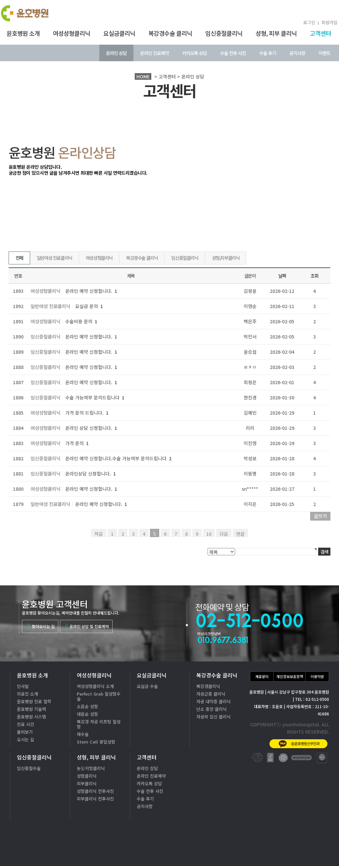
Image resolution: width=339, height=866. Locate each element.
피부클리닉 (87, 783)
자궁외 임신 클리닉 (213, 716)
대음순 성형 (87, 713)
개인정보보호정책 (289, 676)
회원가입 (329, 22)
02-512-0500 (286, 828)
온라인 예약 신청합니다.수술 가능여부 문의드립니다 (118, 458)
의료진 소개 (27, 693)
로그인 (309, 22)
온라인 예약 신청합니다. (91, 291)
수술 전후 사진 (233, 53)
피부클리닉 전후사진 (95, 798)
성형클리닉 (87, 775)
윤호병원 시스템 (31, 716)
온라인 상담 (116, 53)
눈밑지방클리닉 (91, 768)
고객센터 (320, 33)
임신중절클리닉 (223, 33)
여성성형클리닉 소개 (95, 686)
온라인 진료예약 (154, 53)
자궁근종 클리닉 (210, 693)
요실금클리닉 (119, 33)
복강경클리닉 (208, 686)
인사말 (23, 686)
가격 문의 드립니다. (87, 412)
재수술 (83, 734)
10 (209, 533)
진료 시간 (25, 724)
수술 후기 (267, 53)
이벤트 (324, 53)
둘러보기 (25, 731)
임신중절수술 (29, 768)
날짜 (282, 275)
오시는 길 (25, 739)
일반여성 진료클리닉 (54, 257)
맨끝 (240, 533)
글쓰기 (320, 516)
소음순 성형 (87, 706)
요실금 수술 (147, 686)
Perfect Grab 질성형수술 (99, 696)
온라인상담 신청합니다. (90, 473)
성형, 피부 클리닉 (276, 33)
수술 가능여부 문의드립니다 (94, 397)
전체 (19, 257)
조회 (314, 275)
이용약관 (317, 676)
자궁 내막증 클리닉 (213, 701)
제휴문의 (261, 676)
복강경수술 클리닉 (170, 33)
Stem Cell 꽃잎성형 (96, 741)
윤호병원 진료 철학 (34, 701)
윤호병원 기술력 (31, 708)
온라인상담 (312, 849)
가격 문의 (77, 443)
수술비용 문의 (81, 321)
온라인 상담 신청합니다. (91, 428)
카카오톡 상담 (194, 53)
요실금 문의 (89, 306)
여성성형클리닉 (71, 33)
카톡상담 (266, 849)
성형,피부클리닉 (226, 257)
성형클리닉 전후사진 (95, 791)
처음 (98, 533)
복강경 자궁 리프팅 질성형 (99, 724)
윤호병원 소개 (23, 33)
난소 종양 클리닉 (211, 708)
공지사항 (297, 53)
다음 (223, 533)
